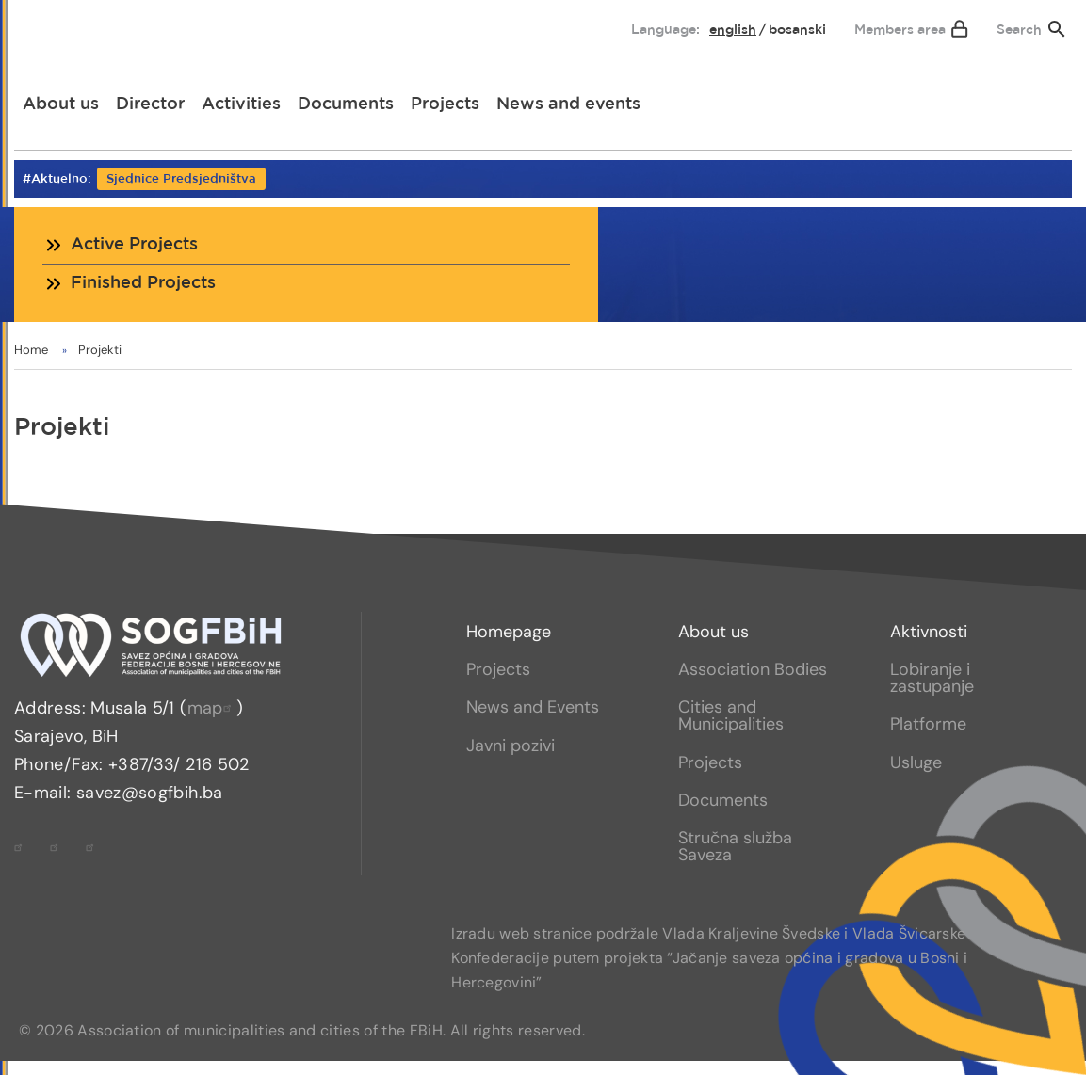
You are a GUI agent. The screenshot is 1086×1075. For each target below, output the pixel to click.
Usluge (916, 762)
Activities (241, 104)
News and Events (532, 707)
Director (150, 104)
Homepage (508, 631)
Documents (346, 104)
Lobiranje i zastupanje (932, 678)
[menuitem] (44, 25)
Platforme (928, 724)
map (211, 708)
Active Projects (134, 244)
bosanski (797, 30)
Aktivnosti (928, 631)
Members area (900, 30)
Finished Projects (143, 283)
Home (31, 350)
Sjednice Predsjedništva (181, 179)
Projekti (100, 350)
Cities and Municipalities (731, 715)
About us (61, 104)
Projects (445, 104)
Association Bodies (752, 669)
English (732, 30)
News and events (568, 104)
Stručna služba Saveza (735, 846)
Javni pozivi (510, 745)
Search (1019, 30)
